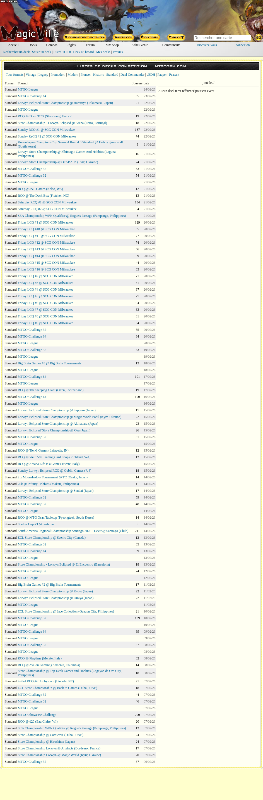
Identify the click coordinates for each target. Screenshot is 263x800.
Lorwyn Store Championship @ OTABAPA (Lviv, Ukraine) (58, 162)
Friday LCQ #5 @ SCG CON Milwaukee (45, 296)
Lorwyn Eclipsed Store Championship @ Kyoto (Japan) (55, 591)
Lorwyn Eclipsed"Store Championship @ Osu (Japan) (54, 430)
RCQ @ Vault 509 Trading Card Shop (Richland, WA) (54, 457)
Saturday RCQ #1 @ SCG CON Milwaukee (47, 202)
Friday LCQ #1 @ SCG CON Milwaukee (45, 222)
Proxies (118, 52)
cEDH (151, 75)
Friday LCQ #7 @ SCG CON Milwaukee (45, 310)
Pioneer (86, 75)
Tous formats (14, 75)
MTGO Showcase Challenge (37, 715)
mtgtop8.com (170, 66)
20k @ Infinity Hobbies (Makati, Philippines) (48, 484)
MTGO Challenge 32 (32, 169)
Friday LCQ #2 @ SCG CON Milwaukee (45, 276)
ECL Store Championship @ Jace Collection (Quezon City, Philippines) (66, 611)
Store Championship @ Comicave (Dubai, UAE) (50, 735)
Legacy (43, 75)
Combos (51, 45)
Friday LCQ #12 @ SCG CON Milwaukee (46, 242)
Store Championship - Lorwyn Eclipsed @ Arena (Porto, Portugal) (62, 123)
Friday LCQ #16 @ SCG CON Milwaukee (46, 269)
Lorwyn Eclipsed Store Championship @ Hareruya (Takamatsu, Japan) (65, 103)
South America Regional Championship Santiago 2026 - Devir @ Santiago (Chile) (73, 531)
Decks (32, 45)
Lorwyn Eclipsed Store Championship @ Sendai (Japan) (56, 491)
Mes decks (103, 52)
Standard (112, 75)
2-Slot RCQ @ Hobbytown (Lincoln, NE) (46, 681)
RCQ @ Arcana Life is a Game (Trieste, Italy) (49, 464)
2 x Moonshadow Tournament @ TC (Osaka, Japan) (53, 477)
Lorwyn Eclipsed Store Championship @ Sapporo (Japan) (57, 410)
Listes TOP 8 (62, 52)
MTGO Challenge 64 (32, 96)
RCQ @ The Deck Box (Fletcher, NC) (43, 196)
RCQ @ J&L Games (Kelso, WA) (40, 189)
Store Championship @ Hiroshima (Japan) (46, 742)
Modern (72, 75)
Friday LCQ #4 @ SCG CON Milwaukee (45, 289)
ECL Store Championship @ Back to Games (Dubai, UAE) (57, 688)
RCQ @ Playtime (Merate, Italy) (40, 658)
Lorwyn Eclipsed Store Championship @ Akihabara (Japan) (58, 424)
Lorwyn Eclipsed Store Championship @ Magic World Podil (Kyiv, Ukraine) (69, 417)
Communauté (171, 45)
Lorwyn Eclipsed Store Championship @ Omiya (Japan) (56, 598)
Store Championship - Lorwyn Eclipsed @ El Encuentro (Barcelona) (64, 564)
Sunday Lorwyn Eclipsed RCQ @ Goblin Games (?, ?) (54, 471)
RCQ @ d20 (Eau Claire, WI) (38, 721)
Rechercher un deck (16, 52)
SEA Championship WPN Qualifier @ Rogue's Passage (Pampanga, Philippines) (72, 216)
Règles (71, 45)
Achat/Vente (139, 45)
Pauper (162, 75)
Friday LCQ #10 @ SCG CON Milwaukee (46, 229)
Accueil (13, 45)
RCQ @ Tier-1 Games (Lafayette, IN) (43, 450)
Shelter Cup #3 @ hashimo (36, 524)
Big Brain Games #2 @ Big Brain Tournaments (49, 585)
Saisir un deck (41, 52)
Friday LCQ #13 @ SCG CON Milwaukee (46, 249)
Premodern (57, 75)
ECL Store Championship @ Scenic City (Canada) (52, 538)
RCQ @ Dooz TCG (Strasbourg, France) (45, 116)
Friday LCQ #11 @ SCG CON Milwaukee (46, 236)
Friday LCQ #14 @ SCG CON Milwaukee (46, 256)
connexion (243, 45)
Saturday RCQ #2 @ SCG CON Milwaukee (47, 209)
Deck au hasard (83, 52)
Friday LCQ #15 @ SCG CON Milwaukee (46, 263)
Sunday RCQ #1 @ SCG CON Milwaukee (46, 130)
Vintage (31, 75)
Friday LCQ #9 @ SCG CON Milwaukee (45, 323)
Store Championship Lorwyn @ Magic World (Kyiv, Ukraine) (59, 755)
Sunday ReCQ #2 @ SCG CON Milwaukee (47, 136)
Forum (90, 45)
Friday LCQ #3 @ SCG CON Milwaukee (45, 283)
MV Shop (112, 45)
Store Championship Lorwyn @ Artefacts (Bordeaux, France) (59, 748)
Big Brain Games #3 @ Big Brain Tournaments (49, 363)
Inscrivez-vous (207, 45)
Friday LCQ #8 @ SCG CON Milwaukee (45, 316)
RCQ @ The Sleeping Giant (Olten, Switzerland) (51, 390)
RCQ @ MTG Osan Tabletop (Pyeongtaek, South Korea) (56, 517)
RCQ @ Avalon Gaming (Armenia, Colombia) (49, 665)
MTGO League (28, 89)
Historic (98, 75)
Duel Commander (132, 75)
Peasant (174, 75)
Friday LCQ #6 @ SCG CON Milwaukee (45, 303)
